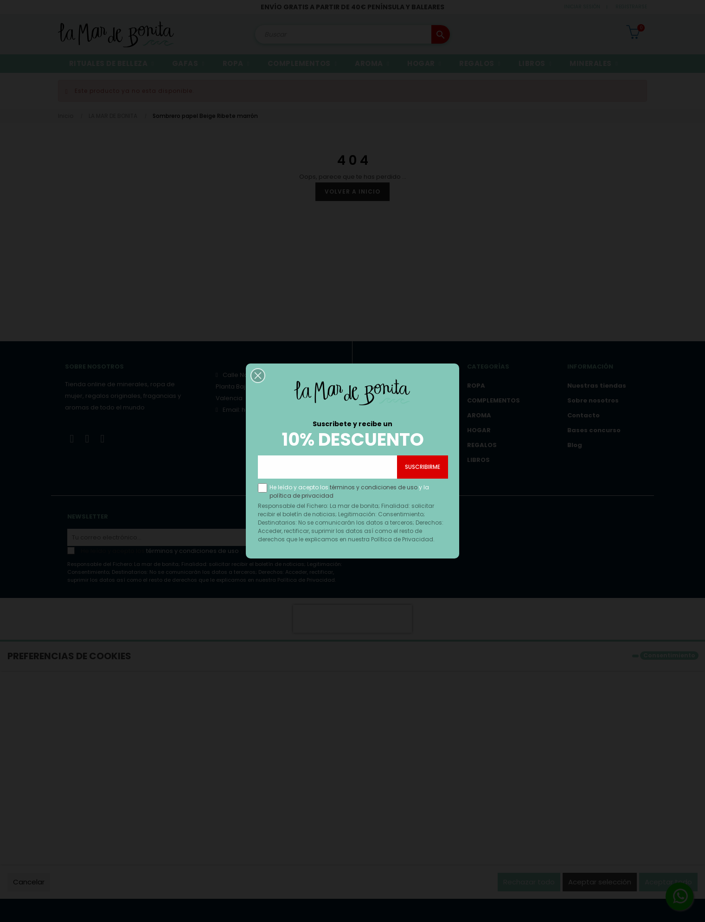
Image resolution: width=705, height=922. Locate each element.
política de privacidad (302, 519)
